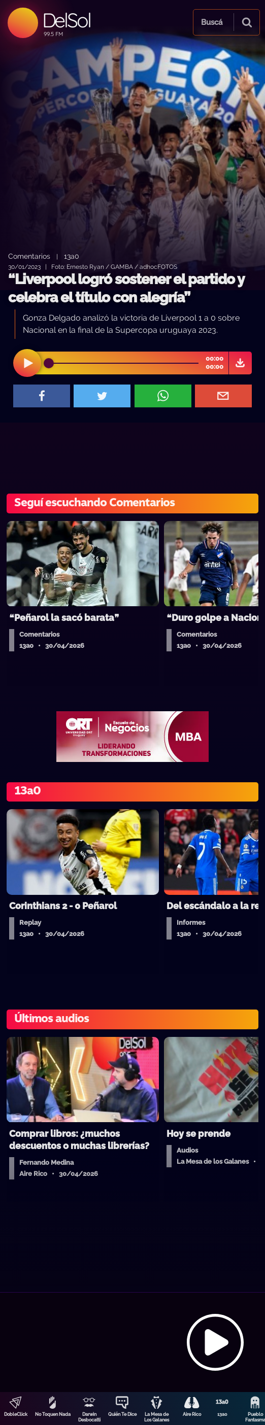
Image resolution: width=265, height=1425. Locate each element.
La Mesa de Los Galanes (156, 1417)
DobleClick (15, 1414)
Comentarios (29, 256)
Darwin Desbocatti (89, 1417)
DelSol (66, 20)
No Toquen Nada (53, 1414)
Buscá (211, 22)
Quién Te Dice (122, 1414)
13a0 (222, 1414)
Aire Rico (192, 1414)
